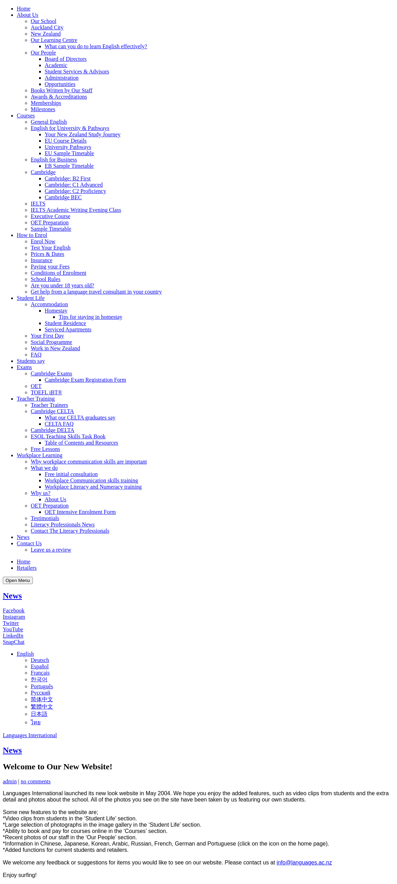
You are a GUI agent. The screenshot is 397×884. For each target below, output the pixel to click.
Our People (43, 53)
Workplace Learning (40, 455)
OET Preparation (50, 222)
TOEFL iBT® (46, 392)
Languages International (30, 735)
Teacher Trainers (49, 405)
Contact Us (29, 543)
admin (10, 781)
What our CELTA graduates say (80, 418)
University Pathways (68, 147)
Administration (62, 78)
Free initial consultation (71, 474)
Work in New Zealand (55, 348)
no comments (36, 781)
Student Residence (65, 323)
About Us (27, 15)
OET (36, 386)
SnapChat (13, 642)
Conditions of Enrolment (58, 273)
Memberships (46, 103)
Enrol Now (43, 241)
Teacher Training (36, 399)
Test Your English (51, 248)
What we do (44, 468)
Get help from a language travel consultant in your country (96, 292)
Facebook (13, 610)
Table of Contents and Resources (81, 443)
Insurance (41, 260)
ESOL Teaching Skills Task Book (68, 436)
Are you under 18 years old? (62, 285)
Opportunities (60, 84)
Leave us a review (51, 550)
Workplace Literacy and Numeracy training (93, 487)
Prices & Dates (47, 254)
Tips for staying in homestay (91, 317)
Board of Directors (66, 59)
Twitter (11, 623)
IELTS (38, 204)
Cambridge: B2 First (68, 178)
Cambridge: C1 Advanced (74, 185)
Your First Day (47, 336)
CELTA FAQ (59, 424)
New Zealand (46, 34)
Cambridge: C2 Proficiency (75, 191)
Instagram (14, 617)
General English (49, 122)
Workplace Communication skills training (91, 480)
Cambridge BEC (63, 197)
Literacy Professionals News (63, 524)
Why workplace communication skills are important (89, 462)
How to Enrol (32, 235)
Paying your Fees (50, 266)
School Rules (45, 279)
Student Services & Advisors (77, 71)
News (23, 537)
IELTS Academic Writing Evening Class (76, 210)
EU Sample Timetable (69, 153)
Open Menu (18, 580)
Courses (26, 115)
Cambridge (43, 172)
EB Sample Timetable (69, 166)
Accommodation (49, 304)
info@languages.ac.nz (304, 862)
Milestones (43, 109)
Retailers (27, 568)
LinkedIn (13, 636)
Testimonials (45, 518)
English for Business (54, 160)
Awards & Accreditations (59, 97)
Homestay (56, 311)
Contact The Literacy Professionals (70, 531)
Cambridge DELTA (52, 430)
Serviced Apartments (68, 329)
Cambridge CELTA (52, 411)
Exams (24, 367)
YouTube (13, 629)
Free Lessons (45, 449)
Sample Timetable (51, 229)
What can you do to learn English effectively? (96, 46)
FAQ (36, 355)
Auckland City (47, 27)
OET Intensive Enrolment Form (80, 512)
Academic (56, 65)
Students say (31, 361)
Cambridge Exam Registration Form (85, 380)
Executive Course (50, 216)
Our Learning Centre (54, 40)
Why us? (40, 493)
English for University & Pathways (70, 128)
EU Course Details (66, 141)
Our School (43, 21)
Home (23, 9)
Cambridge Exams (51, 373)
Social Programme (51, 342)
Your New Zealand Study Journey (82, 134)
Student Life (31, 298)
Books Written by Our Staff (62, 90)
